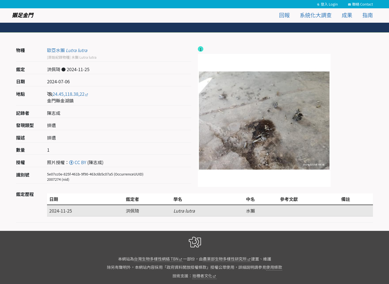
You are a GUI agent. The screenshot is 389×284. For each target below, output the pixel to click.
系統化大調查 (316, 15)
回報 (284, 15)
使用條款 (274, 267)
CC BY (77, 162)
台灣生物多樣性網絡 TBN (156, 259)
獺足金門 (22, 15)
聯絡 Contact (362, 4)
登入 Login (329, 4)
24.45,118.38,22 (68, 94)
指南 (367, 15)
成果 (347, 15)
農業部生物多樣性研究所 (225, 259)
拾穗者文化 (202, 275)
